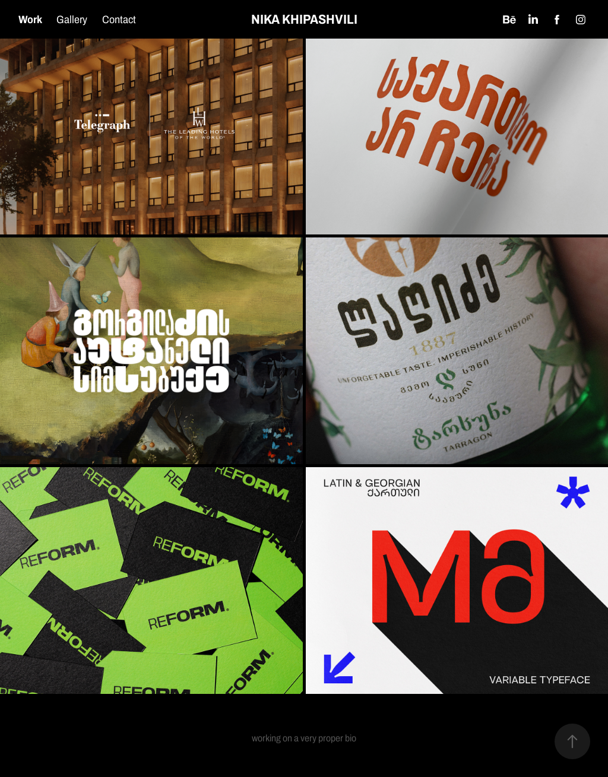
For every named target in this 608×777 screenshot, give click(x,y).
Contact (119, 19)
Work (30, 19)
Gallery (71, 19)
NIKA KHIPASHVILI (304, 19)
